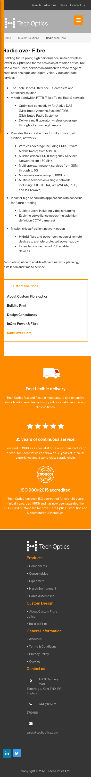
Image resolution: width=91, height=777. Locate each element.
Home (7, 38)
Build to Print (16, 305)
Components (38, 566)
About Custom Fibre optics (27, 296)
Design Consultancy (22, 314)
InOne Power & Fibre (22, 323)
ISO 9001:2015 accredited (46, 489)
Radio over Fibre (19, 332)
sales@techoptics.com (42, 732)
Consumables (38, 573)
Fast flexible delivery (46, 388)
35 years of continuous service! (45, 439)
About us (35, 639)
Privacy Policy (39, 654)
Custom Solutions (28, 38)
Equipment (36, 581)
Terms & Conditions (42, 646)
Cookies (34, 661)
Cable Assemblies (41, 596)
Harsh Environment (42, 588)
